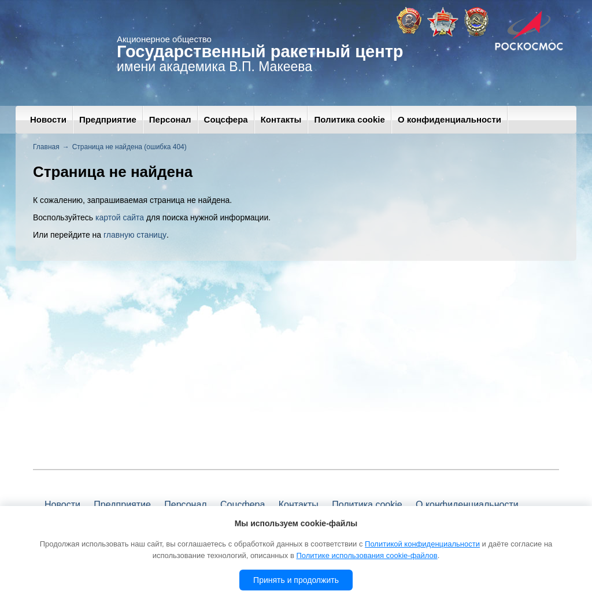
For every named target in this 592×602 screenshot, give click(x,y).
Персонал (170, 119)
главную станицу (134, 234)
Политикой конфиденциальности (422, 544)
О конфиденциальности (449, 119)
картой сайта (119, 217)
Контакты (281, 119)
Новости (48, 119)
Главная (46, 147)
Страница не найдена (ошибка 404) (129, 147)
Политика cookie (349, 119)
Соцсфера (226, 119)
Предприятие (107, 119)
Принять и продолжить (296, 580)
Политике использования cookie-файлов (366, 555)
